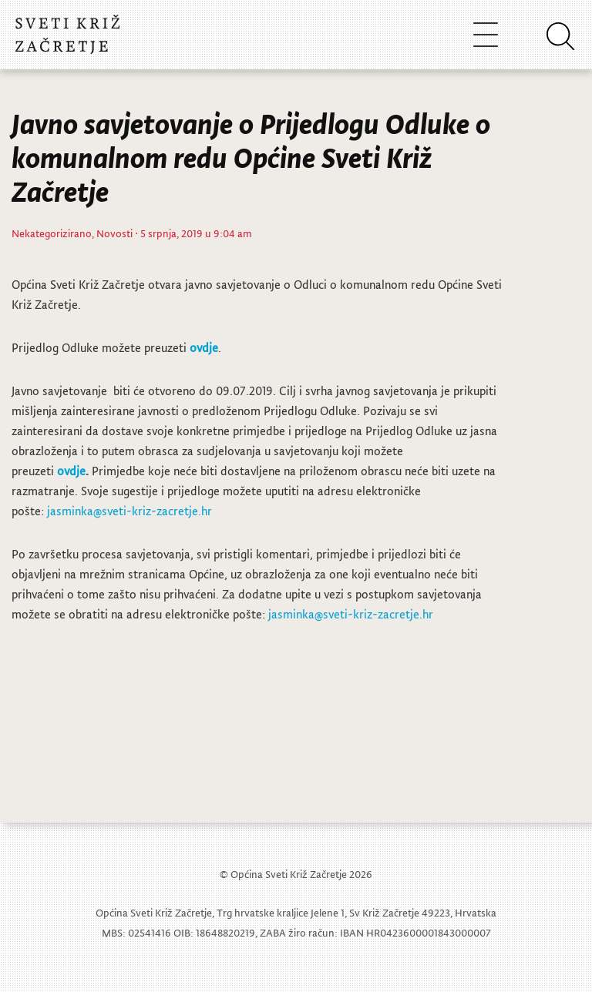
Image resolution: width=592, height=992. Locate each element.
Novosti (114, 233)
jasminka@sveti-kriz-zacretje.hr (129, 510)
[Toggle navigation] (486, 34)
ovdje (204, 347)
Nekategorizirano (52, 233)
